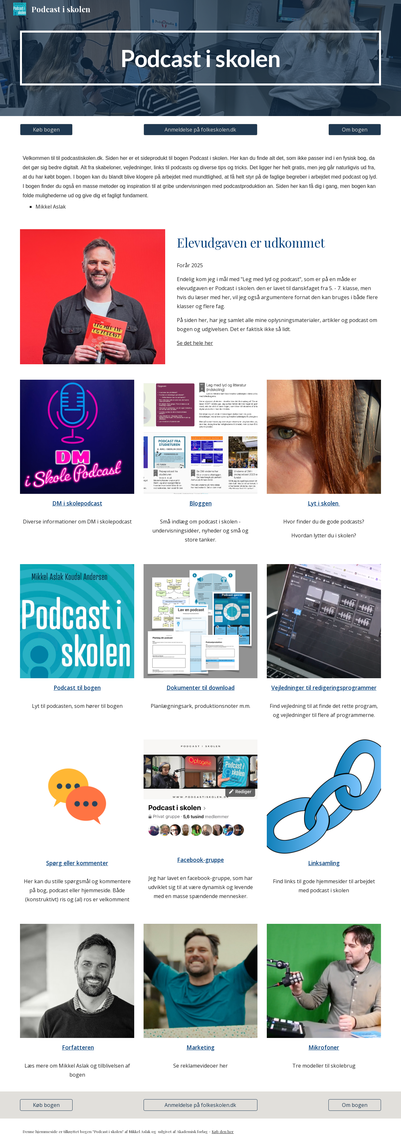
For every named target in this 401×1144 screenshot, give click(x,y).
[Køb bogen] (46, 129)
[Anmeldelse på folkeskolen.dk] (200, 129)
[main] (200, 58)
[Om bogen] (355, 129)
